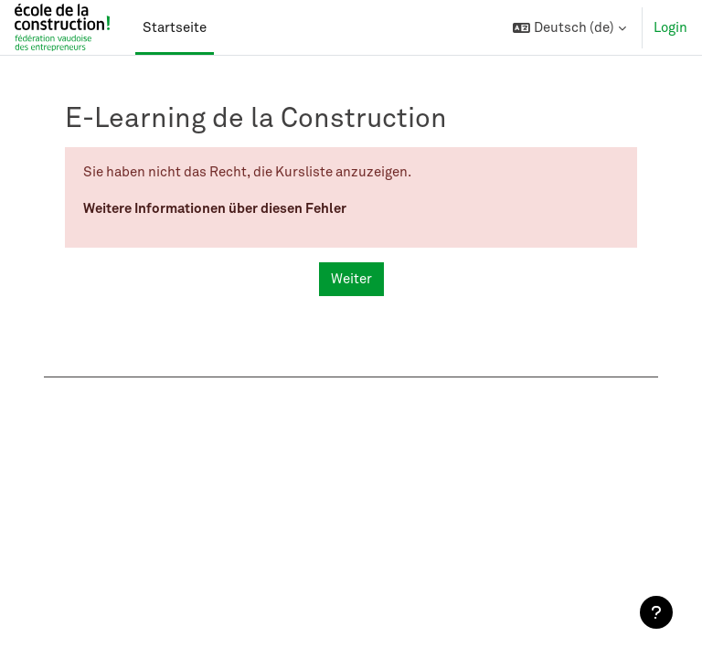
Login (670, 27)
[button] (569, 27)
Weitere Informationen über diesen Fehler (214, 207)
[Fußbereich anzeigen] (656, 612)
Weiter (351, 279)
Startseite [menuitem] (175, 27)
